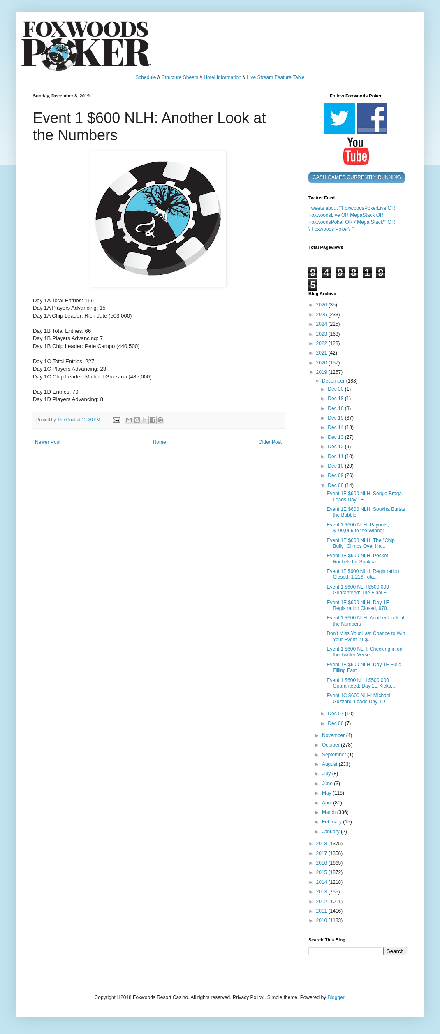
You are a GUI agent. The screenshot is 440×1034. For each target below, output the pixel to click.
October (331, 745)
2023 (322, 334)
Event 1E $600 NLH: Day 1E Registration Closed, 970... (359, 605)
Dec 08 (336, 485)
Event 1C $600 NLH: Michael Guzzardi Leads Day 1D (358, 698)
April (327, 803)
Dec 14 (336, 427)
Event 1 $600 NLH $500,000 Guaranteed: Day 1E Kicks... (361, 683)
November (334, 735)
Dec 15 (336, 418)
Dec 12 (336, 447)
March (329, 812)
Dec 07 (336, 713)
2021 (322, 353)
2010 (322, 920)
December (334, 381)
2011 (322, 911)
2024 (322, 324)
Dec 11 (336, 456)
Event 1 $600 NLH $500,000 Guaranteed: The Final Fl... (359, 590)
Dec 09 (336, 475)
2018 (322, 843)
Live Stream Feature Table (276, 77)
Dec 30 (336, 389)
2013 (322, 892)
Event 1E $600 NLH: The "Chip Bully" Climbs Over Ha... (360, 543)
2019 (322, 372)
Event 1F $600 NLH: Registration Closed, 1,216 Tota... (363, 574)
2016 (322, 863)
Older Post (270, 442)
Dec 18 (336, 398)
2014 (322, 882)
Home (159, 442)
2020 (322, 363)
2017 (322, 853)
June (328, 783)
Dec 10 (336, 466)
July (327, 774)
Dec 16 (336, 408)
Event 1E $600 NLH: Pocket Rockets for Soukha (357, 558)
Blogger (335, 997)
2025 (322, 315)
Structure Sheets (180, 77)
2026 (322, 305)
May (327, 793)
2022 (322, 343)
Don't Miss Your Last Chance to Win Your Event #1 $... (366, 636)
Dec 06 (336, 723)
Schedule (145, 77)
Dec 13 (336, 437)
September (334, 755)
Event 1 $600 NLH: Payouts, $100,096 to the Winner (358, 527)
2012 (322, 901)
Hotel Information (222, 77)
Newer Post (47, 442)
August (330, 764)
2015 (322, 872)
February (332, 822)
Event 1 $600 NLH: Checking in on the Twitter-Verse (364, 652)
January (331, 832)
